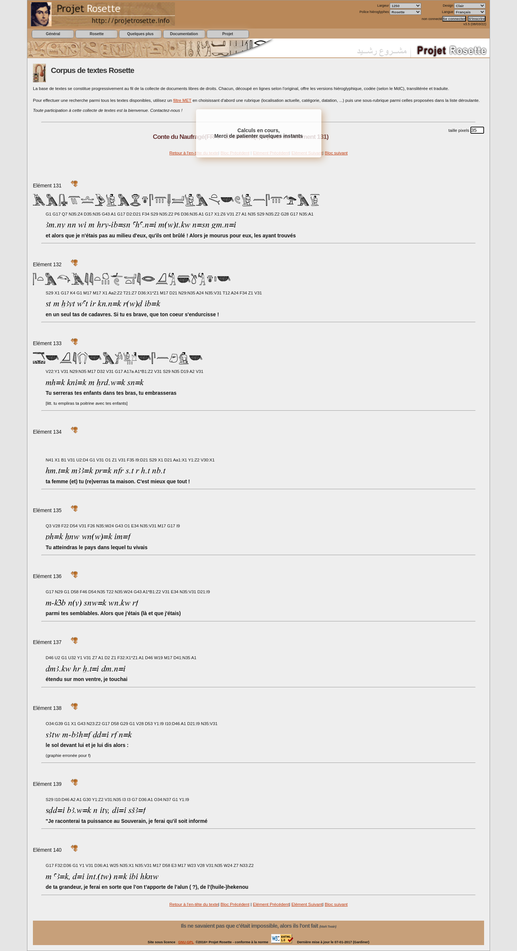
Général (53, 34)
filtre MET (182, 100)
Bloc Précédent (234, 904)
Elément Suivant (306, 904)
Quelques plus (140, 34)
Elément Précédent (271, 904)
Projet (227, 34)
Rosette (96, 34)
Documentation (184, 34)
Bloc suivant (336, 153)
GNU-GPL (186, 942)
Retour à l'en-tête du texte (193, 153)
